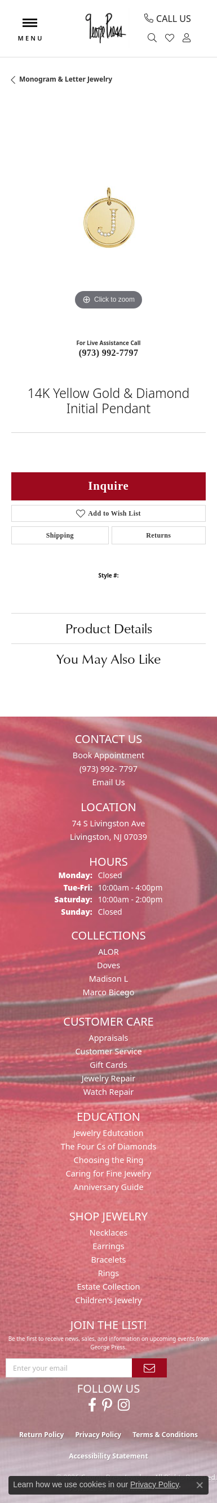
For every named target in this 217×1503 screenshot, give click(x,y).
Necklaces (108, 1232)
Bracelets (108, 1259)
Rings (108, 1273)
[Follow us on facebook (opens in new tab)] (92, 1405)
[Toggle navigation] (30, 28)
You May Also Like (108, 658)
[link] (168, 18)
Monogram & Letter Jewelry (65, 79)
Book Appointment (108, 755)
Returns (158, 535)
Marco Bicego (109, 992)
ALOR (108, 951)
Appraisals (109, 1037)
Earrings (108, 1246)
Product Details (108, 628)
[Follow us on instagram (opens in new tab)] (124, 1405)
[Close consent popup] (199, 1485)
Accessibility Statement (108, 1456)
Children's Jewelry (108, 1300)
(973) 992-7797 (109, 352)
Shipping (60, 535)
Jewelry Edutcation (108, 1133)
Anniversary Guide (108, 1187)
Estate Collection (108, 1286)
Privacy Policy (98, 1434)
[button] (154, 38)
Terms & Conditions (165, 1434)
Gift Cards (108, 1064)
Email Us (108, 782)
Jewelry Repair (109, 1078)
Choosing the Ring (109, 1160)
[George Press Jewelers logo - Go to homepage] (105, 28)
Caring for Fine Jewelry (109, 1173)
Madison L (108, 978)
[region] (108, 216)
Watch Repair (108, 1091)
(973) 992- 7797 (108, 768)
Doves (108, 965)
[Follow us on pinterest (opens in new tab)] (107, 1405)
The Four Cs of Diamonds (109, 1146)
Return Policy (41, 1434)
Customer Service (108, 1051)
